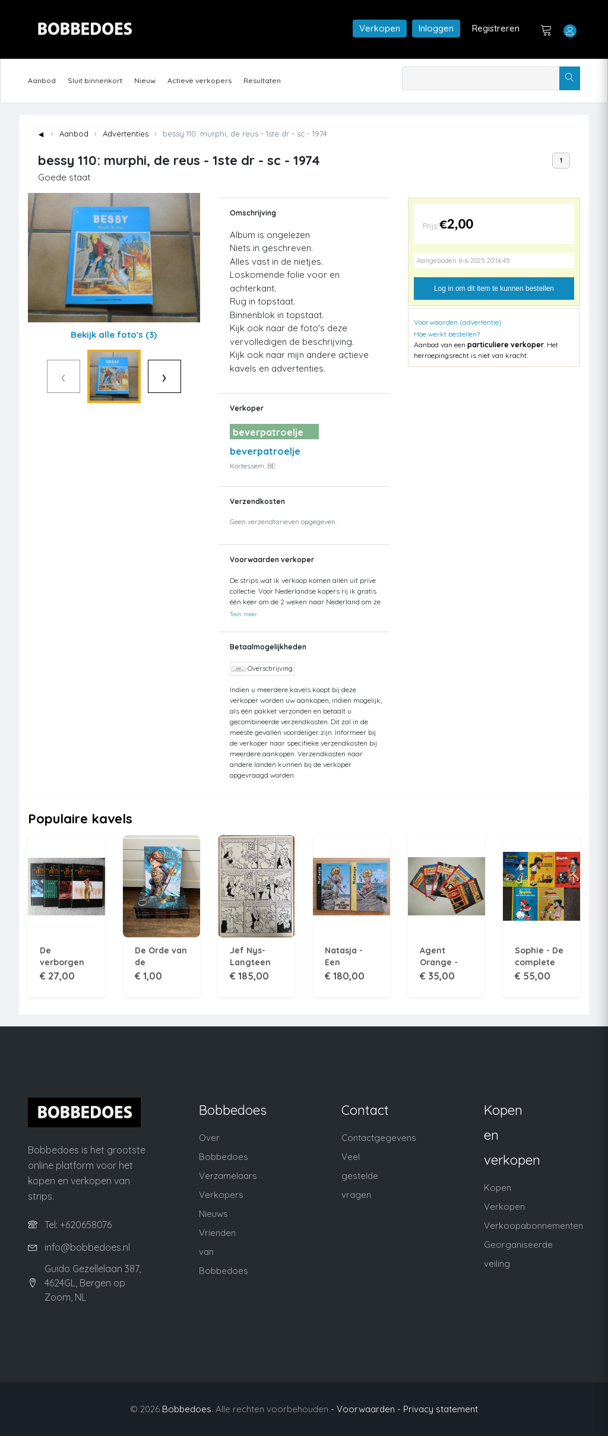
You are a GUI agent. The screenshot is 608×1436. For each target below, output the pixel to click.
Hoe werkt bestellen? (447, 333)
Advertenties (125, 133)
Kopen (497, 1187)
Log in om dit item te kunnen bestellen (494, 288)
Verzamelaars (228, 1175)
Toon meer (243, 613)
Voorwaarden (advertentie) (458, 322)
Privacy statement (440, 1409)
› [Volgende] (188, 376)
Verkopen (379, 28)
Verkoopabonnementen (533, 1225)
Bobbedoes (186, 1409)
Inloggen (436, 28)
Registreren (496, 28)
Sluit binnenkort (95, 80)
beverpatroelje (265, 451)
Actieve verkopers (199, 80)
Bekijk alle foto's (114, 334)
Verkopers (221, 1194)
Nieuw (145, 80)
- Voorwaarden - (366, 1409)
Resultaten (262, 80)
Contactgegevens (378, 1137)
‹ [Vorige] (38, 376)
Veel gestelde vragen (359, 1175)
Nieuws (213, 1213)
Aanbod (42, 80)
